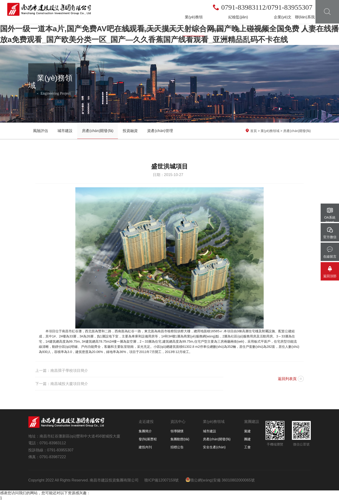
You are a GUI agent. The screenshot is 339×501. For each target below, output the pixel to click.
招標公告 (177, 447)
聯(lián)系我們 (305, 23)
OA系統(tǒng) (330, 215)
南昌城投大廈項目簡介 (69, 384)
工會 (247, 447)
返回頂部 (330, 272)
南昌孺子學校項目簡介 (69, 371)
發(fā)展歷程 (148, 439)
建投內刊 (145, 447)
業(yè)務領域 (194, 23)
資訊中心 (171, 30)
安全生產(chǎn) (214, 447)
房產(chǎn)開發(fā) (97, 131)
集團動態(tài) (179, 439)
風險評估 (40, 131)
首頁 (127, 30)
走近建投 (149, 30)
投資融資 (130, 131)
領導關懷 (177, 431)
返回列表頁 (287, 379)
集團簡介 (145, 431)
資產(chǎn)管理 (160, 131)
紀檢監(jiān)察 (238, 23)
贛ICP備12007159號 (161, 480)
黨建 (247, 431)
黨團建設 (215, 30)
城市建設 (65, 131)
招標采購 (260, 30)
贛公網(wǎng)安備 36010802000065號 (220, 479)
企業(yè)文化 (283, 23)
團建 (247, 439)
